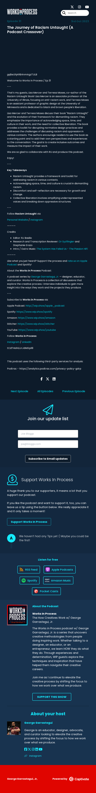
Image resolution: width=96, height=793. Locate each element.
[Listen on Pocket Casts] (46, 591)
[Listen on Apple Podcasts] (60, 569)
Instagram (36, 220)
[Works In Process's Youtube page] (85, 7)
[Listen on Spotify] (30, 580)
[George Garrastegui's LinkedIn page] (36, 749)
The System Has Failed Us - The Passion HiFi (62, 249)
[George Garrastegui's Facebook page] (25, 749)
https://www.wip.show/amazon (36, 318)
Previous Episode (73, 391)
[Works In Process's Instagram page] (77, 7)
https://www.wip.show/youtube (37, 330)
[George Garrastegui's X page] (29, 749)
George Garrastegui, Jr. (45, 276)
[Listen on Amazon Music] (58, 580)
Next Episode (19, 391)
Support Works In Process (29, 522)
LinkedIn (26, 342)
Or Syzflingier (66, 241)
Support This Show (51, 697)
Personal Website (17, 220)
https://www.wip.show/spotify (34, 312)
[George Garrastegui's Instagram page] (33, 749)
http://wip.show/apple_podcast (45, 305)
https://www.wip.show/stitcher (36, 324)
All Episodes (45, 391)
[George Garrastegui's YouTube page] (40, 749)
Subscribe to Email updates (48, 459)
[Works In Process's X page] (72, 7)
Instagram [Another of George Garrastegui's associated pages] (33, 756)
